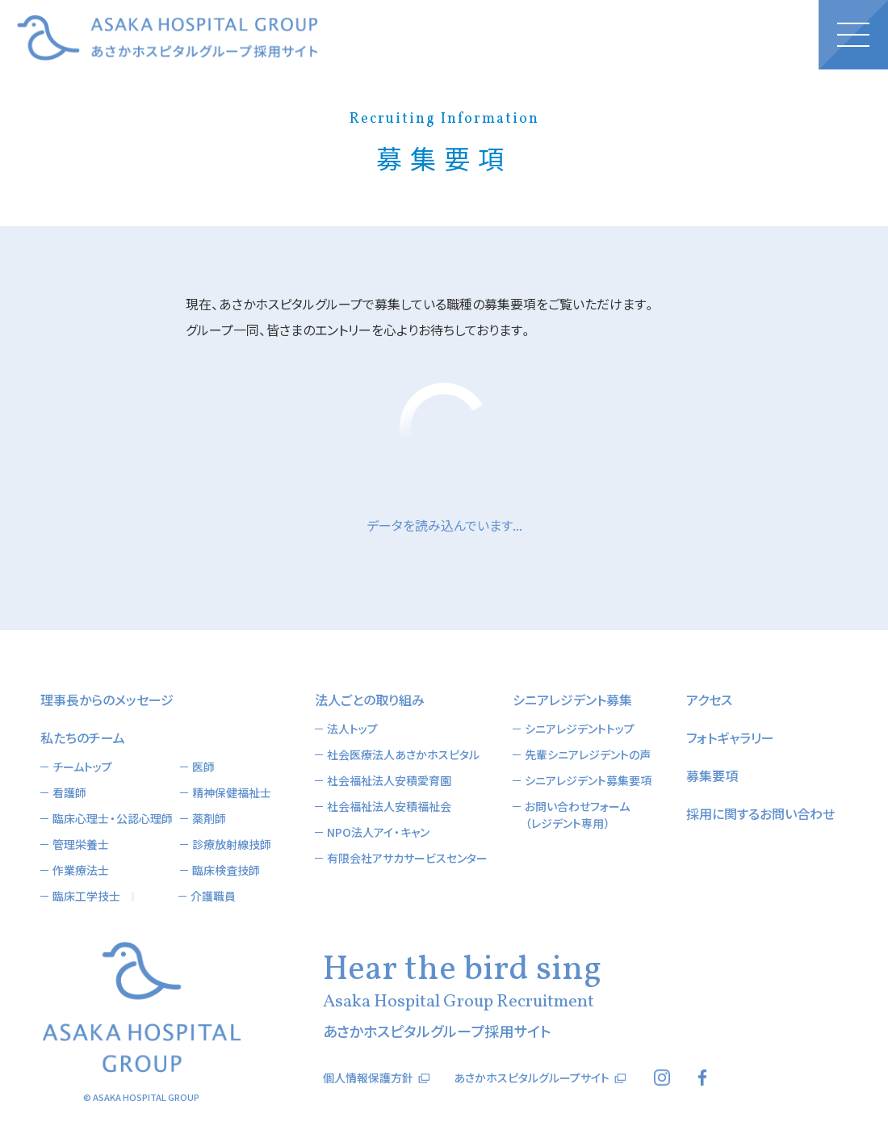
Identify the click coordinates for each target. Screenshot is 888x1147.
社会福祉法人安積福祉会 (389, 806)
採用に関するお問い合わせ (760, 813)
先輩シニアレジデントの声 (588, 754)
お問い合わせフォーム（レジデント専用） (577, 814)
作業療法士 (80, 870)
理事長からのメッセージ (107, 699)
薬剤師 (209, 818)
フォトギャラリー (730, 737)
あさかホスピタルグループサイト (531, 1077)
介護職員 (213, 896)
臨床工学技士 (86, 896)
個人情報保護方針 (368, 1077)
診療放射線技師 (231, 844)
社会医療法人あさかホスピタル (403, 754)
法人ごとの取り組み (370, 699)
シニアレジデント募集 (572, 699)
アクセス (709, 699)
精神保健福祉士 (231, 792)
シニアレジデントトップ (580, 729)
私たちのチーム (82, 737)
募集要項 (712, 775)
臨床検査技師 (226, 870)
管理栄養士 (80, 844)
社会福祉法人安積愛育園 (389, 780)
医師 (203, 766)
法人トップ (352, 729)
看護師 (69, 792)
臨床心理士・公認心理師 (112, 818)
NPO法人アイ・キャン (378, 832)
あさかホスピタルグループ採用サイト (167, 38)
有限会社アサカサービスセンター (407, 858)
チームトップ (82, 766)
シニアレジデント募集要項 (588, 780)
